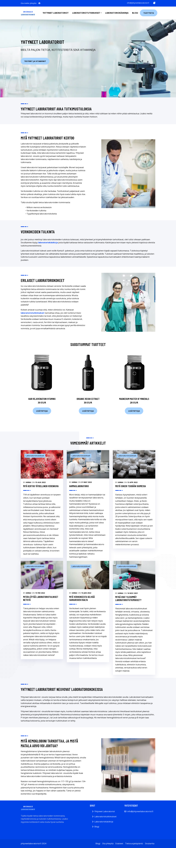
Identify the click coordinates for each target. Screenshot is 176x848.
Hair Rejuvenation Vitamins (42, 398)
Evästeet (119, 843)
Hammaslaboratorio (79, 486)
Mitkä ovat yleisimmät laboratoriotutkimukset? (128, 598)
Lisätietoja (42, 411)
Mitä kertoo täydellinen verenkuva (41, 486)
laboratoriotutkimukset (32, 313)
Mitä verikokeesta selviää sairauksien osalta (82, 598)
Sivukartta (149, 843)
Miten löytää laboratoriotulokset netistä (40, 598)
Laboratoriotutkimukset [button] (86, 13)
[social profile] (39, 3)
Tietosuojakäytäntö (134, 843)
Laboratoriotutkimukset (105, 816)
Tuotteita (148, 13)
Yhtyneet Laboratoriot (104, 811)
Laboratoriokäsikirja (116, 13)
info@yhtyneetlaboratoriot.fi (138, 3)
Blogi (135, 13)
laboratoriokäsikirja (48, 242)
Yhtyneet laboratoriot (56, 13)
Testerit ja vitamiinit (35, 61)
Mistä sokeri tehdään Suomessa (130, 486)
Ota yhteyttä (107, 843)
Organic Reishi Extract (88, 398)
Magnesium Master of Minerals (134, 398)
